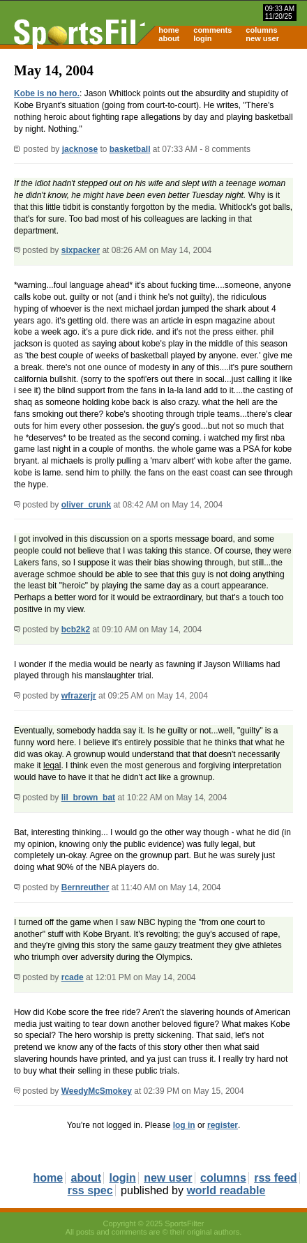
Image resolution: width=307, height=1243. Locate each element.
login (202, 38)
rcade (72, 977)
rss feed (275, 1178)
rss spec (90, 1190)
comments (212, 30)
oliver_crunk (86, 505)
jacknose (80, 149)
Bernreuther (85, 887)
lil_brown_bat (88, 797)
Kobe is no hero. (47, 93)
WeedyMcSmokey (96, 1091)
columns (261, 30)
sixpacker (80, 250)
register (222, 1125)
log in (184, 1125)
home (168, 30)
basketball (130, 149)
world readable (225, 1190)
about (168, 38)
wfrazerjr (78, 696)
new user (262, 38)
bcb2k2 (75, 629)
